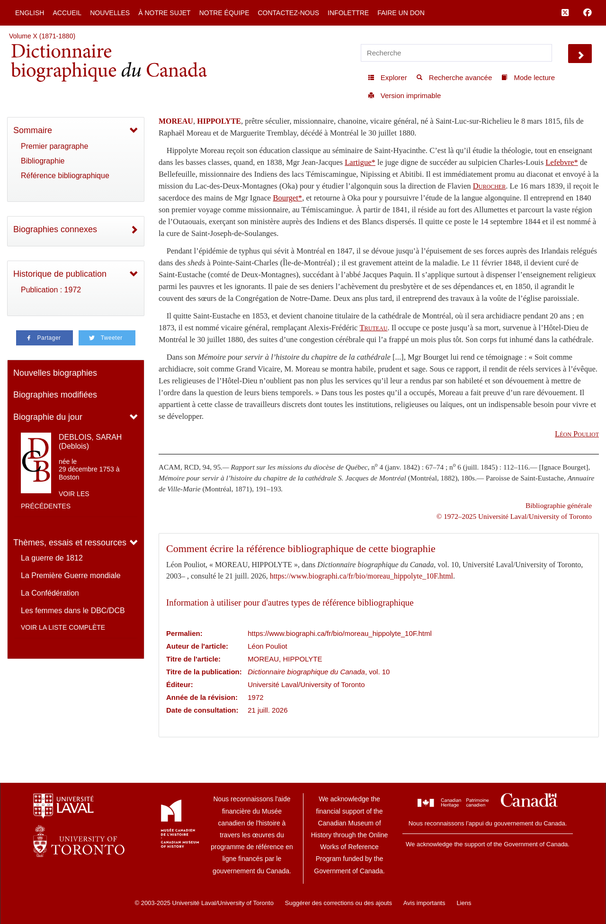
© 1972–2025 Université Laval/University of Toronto (514, 516)
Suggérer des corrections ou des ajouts (338, 902)
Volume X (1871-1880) (42, 36)
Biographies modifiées (55, 394)
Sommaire (32, 130)
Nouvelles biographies (55, 373)
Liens (463, 902)
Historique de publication (60, 274)
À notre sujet (164, 13)
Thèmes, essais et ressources (69, 542)
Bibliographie (43, 161)
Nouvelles (110, 13)
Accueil (67, 13)
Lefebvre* (561, 162)
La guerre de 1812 (52, 558)
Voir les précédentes (55, 500)
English (29, 13)
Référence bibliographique (65, 176)
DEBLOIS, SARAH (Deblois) (90, 441)
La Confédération (50, 593)
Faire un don (401, 13)
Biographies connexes (55, 229)
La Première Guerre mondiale (71, 575)
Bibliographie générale (559, 505)
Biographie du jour (47, 417)
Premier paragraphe (54, 146)
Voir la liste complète (63, 627)
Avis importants (424, 902)
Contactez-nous (288, 13)
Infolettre (348, 13)
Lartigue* (360, 162)
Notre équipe (224, 13)
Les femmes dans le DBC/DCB (73, 611)
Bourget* (287, 197)
